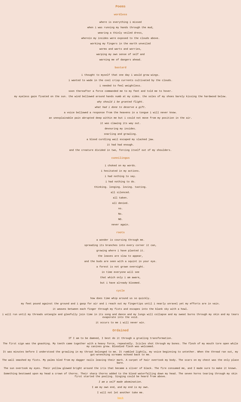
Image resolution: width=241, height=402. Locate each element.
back (120, 398)
